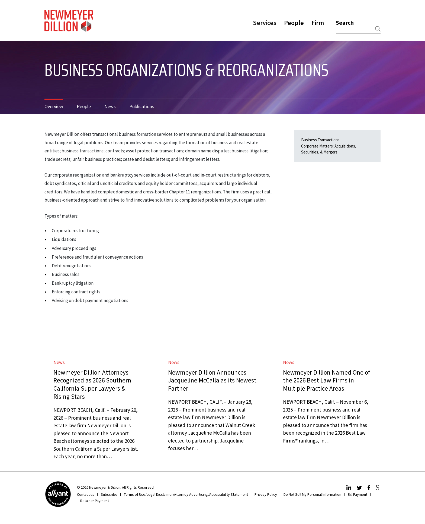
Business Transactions (320, 139)
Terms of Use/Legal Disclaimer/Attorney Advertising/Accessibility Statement (186, 494)
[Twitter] (360, 489)
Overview (53, 106)
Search (345, 22)
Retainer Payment (94, 500)
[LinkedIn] (349, 489)
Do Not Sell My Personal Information (312, 494)
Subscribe (109, 494)
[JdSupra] (378, 489)
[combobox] (358, 29)
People (84, 106)
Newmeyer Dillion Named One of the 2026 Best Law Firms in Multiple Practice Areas (326, 380)
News (110, 106)
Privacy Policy (266, 494)
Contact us (85, 494)
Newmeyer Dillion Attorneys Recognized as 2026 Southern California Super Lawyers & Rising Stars (92, 384)
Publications (141, 106)
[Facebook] (370, 489)
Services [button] (264, 22)
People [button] (294, 22)
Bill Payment (357, 494)
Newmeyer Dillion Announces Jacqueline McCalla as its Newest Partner (212, 380)
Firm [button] (317, 22)
